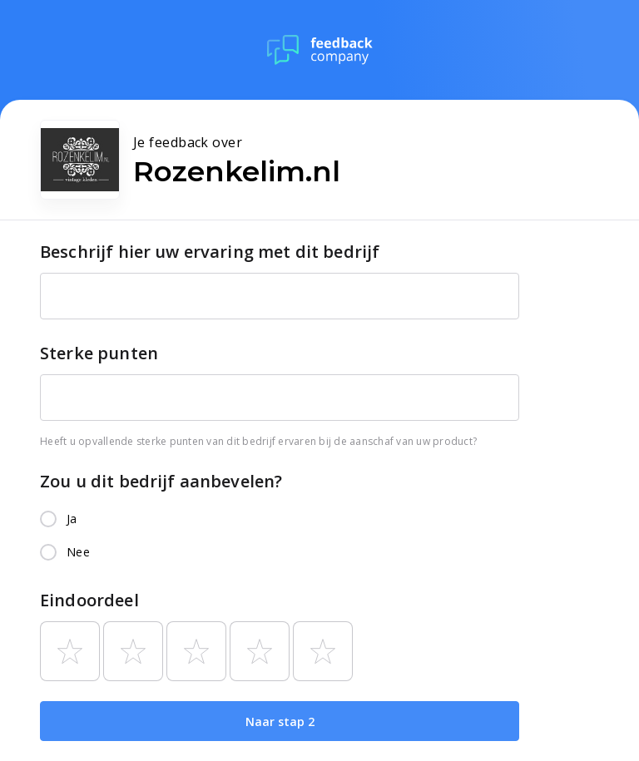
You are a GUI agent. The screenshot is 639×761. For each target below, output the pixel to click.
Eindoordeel (89, 600)
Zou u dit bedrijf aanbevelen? (161, 481)
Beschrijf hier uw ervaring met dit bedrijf (209, 251)
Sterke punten (99, 353)
